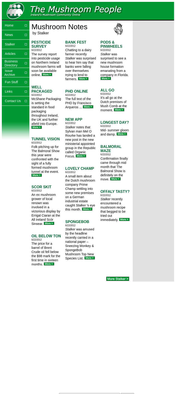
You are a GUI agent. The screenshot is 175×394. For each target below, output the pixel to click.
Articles (10, 54)
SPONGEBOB (77, 222)
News (9, 35)
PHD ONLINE (76, 91)
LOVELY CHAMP (79, 169)
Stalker (10, 44)
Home (9, 25)
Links (8, 91)
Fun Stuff (11, 82)
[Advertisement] (147, 39)
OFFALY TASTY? (115, 192)
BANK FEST (75, 42)
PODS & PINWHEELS (111, 44)
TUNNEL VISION (45, 139)
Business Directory (10, 63)
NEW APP (73, 119)
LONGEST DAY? (115, 122)
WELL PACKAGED (41, 89)
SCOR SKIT (41, 187)
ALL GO (107, 90)
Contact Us (13, 101)
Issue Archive (8, 72)
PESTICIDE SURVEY (41, 44)
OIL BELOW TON (46, 236)
